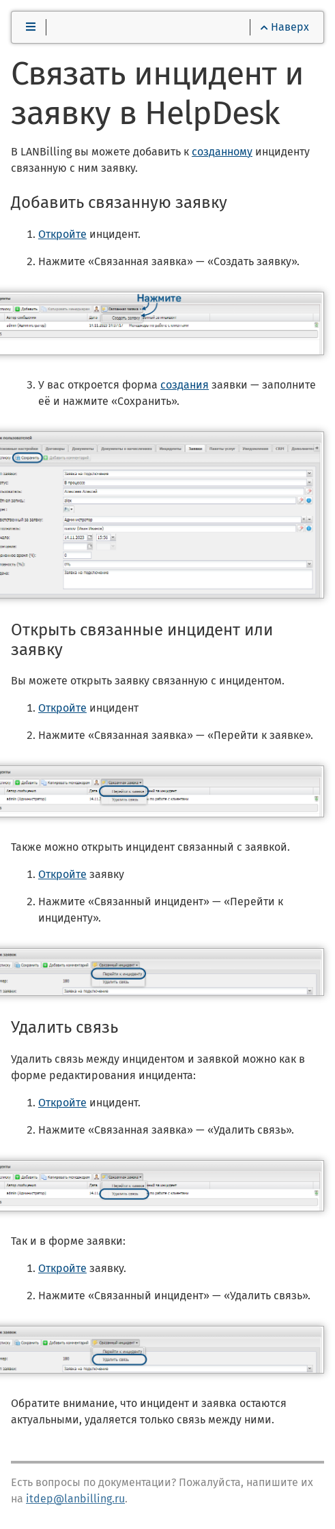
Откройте (62, 234)
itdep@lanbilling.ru (75, 1498)
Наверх (285, 26)
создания (184, 384)
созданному (222, 151)
